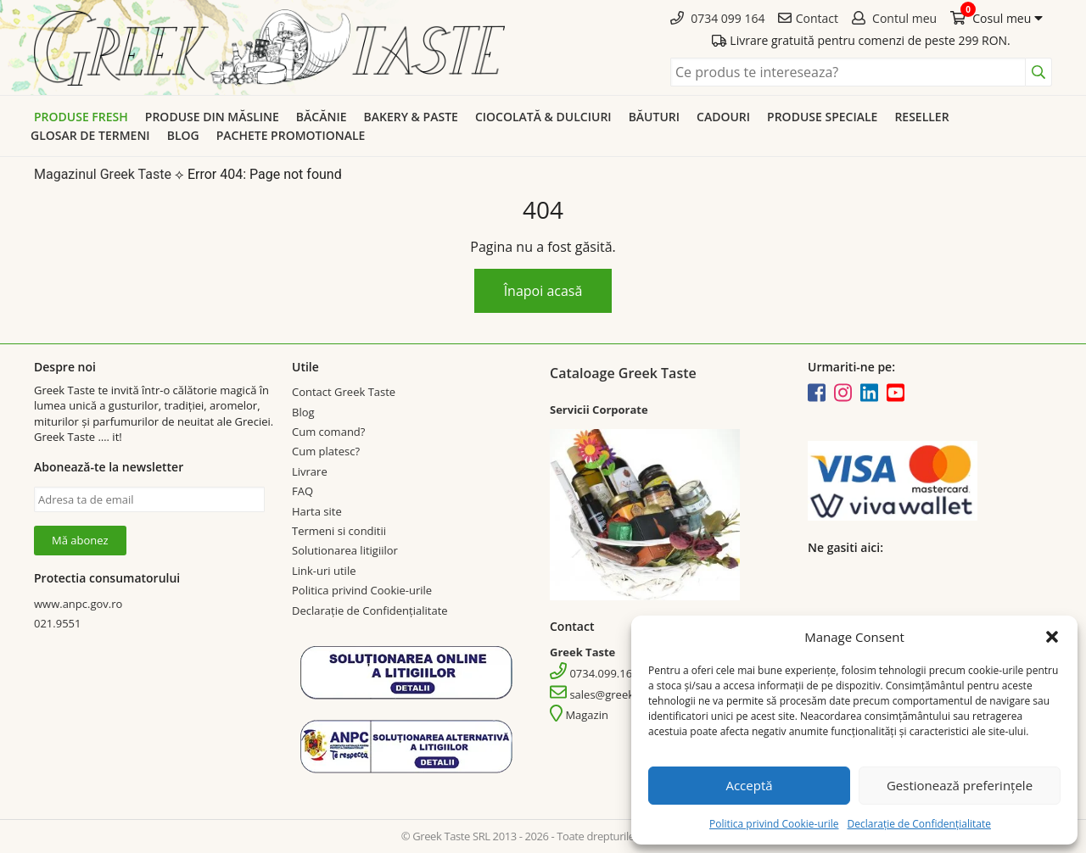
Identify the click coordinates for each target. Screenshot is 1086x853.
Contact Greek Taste (343, 391)
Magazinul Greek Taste (102, 174)
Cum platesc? (326, 451)
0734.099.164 (594, 673)
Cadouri (723, 117)
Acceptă (748, 785)
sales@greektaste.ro (612, 694)
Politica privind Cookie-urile (773, 824)
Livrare (309, 471)
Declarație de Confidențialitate (918, 824)
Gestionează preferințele (960, 785)
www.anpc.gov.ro (78, 603)
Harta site (317, 511)
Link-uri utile (323, 570)
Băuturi (654, 117)
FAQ (302, 491)
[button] (1052, 636)
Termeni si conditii (339, 530)
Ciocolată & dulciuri (543, 117)
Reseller (921, 117)
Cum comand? (328, 431)
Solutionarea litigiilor (345, 550)
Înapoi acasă (543, 291)
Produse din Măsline (212, 117)
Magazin (579, 714)
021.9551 (57, 623)
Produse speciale (822, 117)
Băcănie (321, 117)
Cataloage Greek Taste (623, 373)
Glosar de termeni (90, 135)
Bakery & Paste (411, 117)
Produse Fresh (81, 117)
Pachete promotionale (291, 135)
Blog (183, 135)
